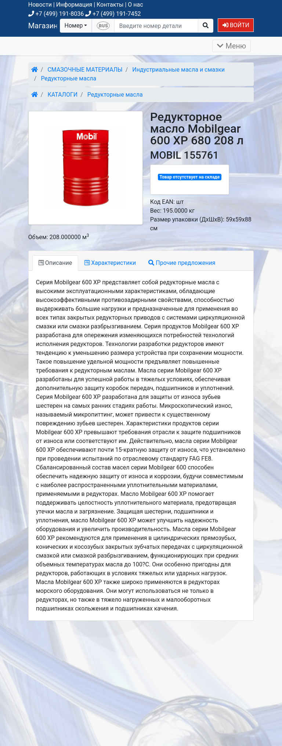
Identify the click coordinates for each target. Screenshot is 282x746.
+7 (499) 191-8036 (56, 13)
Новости (40, 4)
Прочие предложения (181, 262)
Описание (55, 262)
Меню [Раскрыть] (231, 46)
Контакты (110, 4)
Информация (74, 4)
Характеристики (110, 262)
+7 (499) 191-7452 (113, 13)
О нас (135, 4)
